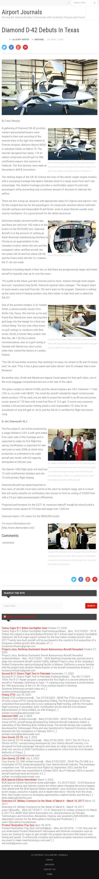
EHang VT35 (8, 694)
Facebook (69, 3)
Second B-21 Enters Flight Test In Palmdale (26, 673)
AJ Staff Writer (20, 39)
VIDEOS (49, 860)
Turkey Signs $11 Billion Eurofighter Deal (24, 628)
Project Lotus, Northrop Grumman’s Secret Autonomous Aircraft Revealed (42, 649)
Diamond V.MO (10, 716)
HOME (49, 874)
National (39, 39)
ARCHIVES (49, 864)
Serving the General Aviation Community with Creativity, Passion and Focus (43, 17)
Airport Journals (22, 12)
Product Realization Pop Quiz (18, 825)
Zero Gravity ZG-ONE (13, 758)
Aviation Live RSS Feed (21, 616)
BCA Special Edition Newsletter (19, 779)
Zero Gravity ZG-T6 (12, 737)
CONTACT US (49, 869)
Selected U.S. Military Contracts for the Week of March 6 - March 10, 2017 (43, 800)
